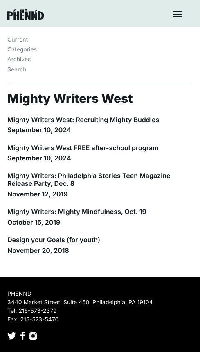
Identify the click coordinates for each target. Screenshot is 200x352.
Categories (22, 49)
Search (16, 69)
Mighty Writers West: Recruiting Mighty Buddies (83, 120)
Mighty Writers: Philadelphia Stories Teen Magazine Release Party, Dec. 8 (89, 179)
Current (17, 39)
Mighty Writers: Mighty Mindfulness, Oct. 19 (76, 211)
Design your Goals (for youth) (53, 240)
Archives (19, 59)
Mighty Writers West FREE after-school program (83, 148)
